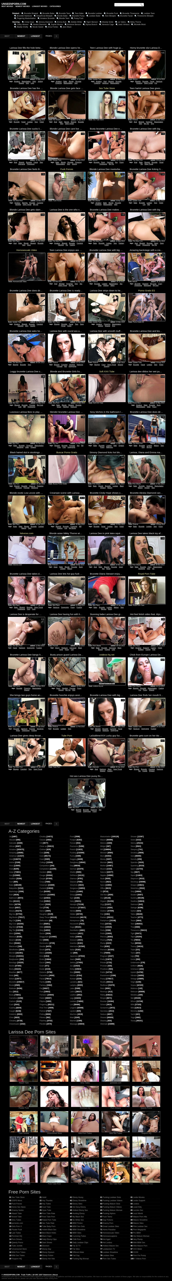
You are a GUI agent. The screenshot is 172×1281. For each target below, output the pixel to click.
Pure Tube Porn (54, 1183)
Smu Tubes (85, 1082)
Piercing (103, 937)
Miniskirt (103, 853)
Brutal (108, 569)
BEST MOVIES (7, 6)
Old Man (103, 895)
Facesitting (44, 975)
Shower (147, 488)
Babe (65, 81)
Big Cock (153, 284)
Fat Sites (76, 1249)
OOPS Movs (54, 1057)
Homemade (74, 917)
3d (10, 836)
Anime (11, 862)
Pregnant (104, 956)
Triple (133, 950)
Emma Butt (61, 22)
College (43, 862)
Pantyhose (104, 920)
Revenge (104, 992)
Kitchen (73, 975)
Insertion (73, 943)
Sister (133, 840)
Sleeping (134, 849)
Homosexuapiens (110, 1236)
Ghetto (72, 872)
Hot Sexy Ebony (79, 1207)
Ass (116, 162)
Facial (152, 81)
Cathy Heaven (22, 24)
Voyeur (133, 985)
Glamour (73, 878)
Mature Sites (138, 1223)
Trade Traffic (26, 1275)
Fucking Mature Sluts (111, 1204)
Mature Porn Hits (140, 1217)
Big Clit (12, 920)
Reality (103, 982)
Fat (41, 988)
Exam (42, 966)
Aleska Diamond (39, 24)
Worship (134, 1011)
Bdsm (11, 904)
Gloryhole (74, 885)
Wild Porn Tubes (85, 1132)
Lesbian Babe (94, 16)
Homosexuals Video (111, 1233)
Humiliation (74, 930)
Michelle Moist (140, 24)
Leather (73, 995)
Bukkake (12, 988)
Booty (110, 609)
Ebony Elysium (48, 1252)
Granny (73, 891)
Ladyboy (73, 985)
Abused (12, 840)
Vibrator (134, 975)
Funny (72, 856)
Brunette (78, 81)
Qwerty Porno (146, 1107)
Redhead (104, 985)
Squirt (121, 567)
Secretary (104, 1011)
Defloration (44, 920)
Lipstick (73, 1011)
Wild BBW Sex (139, 1242)
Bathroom (109, 447)
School (103, 1004)
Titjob (133, 937)
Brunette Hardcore (24, 16)
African (12, 846)
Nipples (103, 875)
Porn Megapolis (139, 1230)
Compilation (44, 869)
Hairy (149, 567)
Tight (133, 933)
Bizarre (12, 940)
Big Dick (156, 285)
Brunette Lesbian (95, 13)
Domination (44, 943)
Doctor (42, 933)
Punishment (105, 975)
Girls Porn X (146, 1082)
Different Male (78, 1252)
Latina (72, 992)
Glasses (73, 882)
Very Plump (138, 1239)
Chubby (43, 836)
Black (121, 486)
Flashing (43, 1021)
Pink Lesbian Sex (140, 1226)
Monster (103, 862)
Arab (11, 869)
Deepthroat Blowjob (44, 16)
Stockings (20, 447)
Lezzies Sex (138, 1210)
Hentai (72, 911)
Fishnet (43, 1011)
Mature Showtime (140, 1220)
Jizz (71, 966)
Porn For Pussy (139, 1255)
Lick (26, 123)
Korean (73, 979)
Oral (102, 898)
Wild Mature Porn (140, 1246)
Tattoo (112, 285)
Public (102, 972)
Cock (34, 609)
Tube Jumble (24, 1132)
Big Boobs (72, 528)
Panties (103, 917)
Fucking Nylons (109, 1213)
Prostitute (104, 969)
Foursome (74, 846)
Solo (27, 83)
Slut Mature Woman (141, 1236)
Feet (153, 649)
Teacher (134, 917)
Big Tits (146, 123)
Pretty (102, 959)
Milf (24, 407)
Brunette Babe (48, 13)
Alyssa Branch (91, 24)
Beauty (109, 488)
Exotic (42, 969)
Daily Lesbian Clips (80, 1242)
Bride (11, 975)
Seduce (103, 1014)
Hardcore (105, 83)
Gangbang (74, 862)
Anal (105, 81)
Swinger (134, 908)
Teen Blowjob (110, 16)
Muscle (103, 869)
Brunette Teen (64, 13)
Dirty (26, 326)
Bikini (11, 933)
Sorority (134, 859)
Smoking (134, 853)
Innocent (73, 940)
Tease (133, 920)
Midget (103, 846)
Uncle (133, 959)
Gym (72, 898)
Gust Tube (116, 1158)
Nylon (18, 730)
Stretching (135, 888)
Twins (133, 953)
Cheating (13, 1021)
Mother (103, 866)
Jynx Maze (67, 27)
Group (59, 407)
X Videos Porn (140, 1259)
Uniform (134, 966)
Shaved (21, 83)
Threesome (31, 164)
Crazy (160, 284)
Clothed (43, 849)
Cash (11, 1004)
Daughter (43, 914)
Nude (102, 878)
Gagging (73, 859)
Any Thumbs (54, 1158)
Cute (19, 407)
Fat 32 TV (77, 1246)
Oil (101, 891)
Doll (41, 940)
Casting (72, 245)
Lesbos (136, 1204)
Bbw (11, 901)
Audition (141, 649)
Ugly (132, 956)
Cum (28, 609)
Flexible (43, 1024)
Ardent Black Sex (49, 1230)
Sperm (133, 869)
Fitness (43, 1017)
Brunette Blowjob (31, 13)
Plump (102, 943)
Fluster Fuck (24, 1107)
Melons (103, 843)
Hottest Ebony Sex (80, 1210)
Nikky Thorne (135, 22)
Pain (102, 914)
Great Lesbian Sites (111, 1226)
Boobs (11, 966)
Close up (32, 486)
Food (72, 836)
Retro (102, 988)
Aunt (11, 882)
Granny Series (146, 1057)
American (13, 856)
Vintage (134, 979)
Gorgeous (74, 888)
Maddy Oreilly (22, 27)
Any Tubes (85, 1158)
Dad (41, 908)
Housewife (74, 924)
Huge (61, 649)
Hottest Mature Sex (111, 1246)
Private (103, 962)
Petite (102, 933)
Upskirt (133, 972)
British (11, 979)
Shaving (103, 1021)
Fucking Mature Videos (112, 1207)
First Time (44, 1008)
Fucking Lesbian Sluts (112, 1197)
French (73, 849)
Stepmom (134, 878)
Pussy (121, 162)
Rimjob (103, 998)
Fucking (79, 607)
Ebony (57, 648)
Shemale (103, 1024)
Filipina (42, 1001)
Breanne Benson (74, 24)
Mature (156, 445)
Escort (42, 962)
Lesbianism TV (109, 1249)
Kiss (71, 972)
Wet (148, 204)
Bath (115, 445)
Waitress (134, 988)
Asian (15, 526)
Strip (132, 891)
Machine (73, 1014)
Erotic (42, 959)
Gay (71, 866)
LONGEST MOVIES (39, 6)
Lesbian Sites (108, 1255)
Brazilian (12, 972)
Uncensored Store (54, 1132)
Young (133, 1021)
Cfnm (11, 1017)
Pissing (103, 940)
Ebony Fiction (47, 1255)
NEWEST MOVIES (22, 6)
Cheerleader (14, 1024)
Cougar (43, 875)
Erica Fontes (53, 27)
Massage (73, 1024)
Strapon (102, 771)
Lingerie (73, 1008)
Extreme (43, 972)
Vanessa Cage (108, 24)
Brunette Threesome (130, 13)
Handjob (18, 204)
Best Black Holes (49, 1233)
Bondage (13, 962)
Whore (133, 1001)
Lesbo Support (139, 1200)
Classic (43, 840)
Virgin (133, 982)
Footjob (107, 649)
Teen (76, 83)
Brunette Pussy (78, 16)
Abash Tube (24, 1082)
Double (42, 946)
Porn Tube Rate (24, 1183)
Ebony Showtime (79, 1200)
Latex (72, 988)
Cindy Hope (29, 22)
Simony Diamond (46, 22)
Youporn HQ (146, 1132)
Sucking (106, 366)
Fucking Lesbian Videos (112, 1200)
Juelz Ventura (124, 24)
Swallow (134, 901)
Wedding (134, 995)
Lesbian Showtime (110, 1252)
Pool (102, 946)
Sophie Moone (57, 24)
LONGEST (35, 36)
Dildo (34, 81)
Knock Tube (54, 1082)
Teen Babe (79, 13)
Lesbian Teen (149, 13)
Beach (11, 908)
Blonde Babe (62, 16)
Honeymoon (75, 920)
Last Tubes (54, 1107)
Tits (141, 164)
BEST (7, 36)
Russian (103, 1001)
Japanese (74, 956)
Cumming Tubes (79, 1236)
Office (102, 888)
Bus (10, 992)
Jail (71, 953)
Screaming (104, 1008)
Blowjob (111, 81)
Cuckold (43, 888)
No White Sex (78, 1220)
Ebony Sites (77, 1204)
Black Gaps (47, 1236)
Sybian (133, 911)
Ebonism (45, 1246)
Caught (32, 326)
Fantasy (121, 243)
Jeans (72, 959)
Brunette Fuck (112, 13)
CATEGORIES (55, 6)
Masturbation (26, 81)
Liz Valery (122, 22)
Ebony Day (46, 1249)
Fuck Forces (85, 1057)
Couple (144, 771)
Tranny (133, 946)
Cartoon (12, 1001)
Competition (44, 866)
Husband (73, 933)
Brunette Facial (126, 16)
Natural (103, 872)
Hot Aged (106, 1239)
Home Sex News (116, 1057)
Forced (73, 843)
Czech (42, 904)
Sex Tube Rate (116, 1183)
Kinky (72, 969)
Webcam (134, 992)
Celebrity (12, 1014)
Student (134, 895)
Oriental (103, 908)
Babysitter (13, 888)
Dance (42, 911)
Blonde (71, 81)
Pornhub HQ (85, 1107)
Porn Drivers (116, 1107)
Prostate (103, 966)
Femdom (43, 995)
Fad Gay (76, 1255)
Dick (73, 690)
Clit (41, 843)
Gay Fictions (108, 1220)
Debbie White (76, 22)
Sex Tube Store (24, 1057)
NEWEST (21, 36)
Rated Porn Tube (85, 1183)
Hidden (73, 914)
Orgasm (33, 447)
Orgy (102, 904)
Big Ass (149, 447)
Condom (43, 872)
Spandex (134, 862)
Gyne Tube (146, 1158)
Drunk (42, 950)
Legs (32, 83)
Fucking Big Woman (81, 1259)
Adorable (13, 843)
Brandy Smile (107, 22)
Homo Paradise (109, 1230)
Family (42, 982)
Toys (152, 123)
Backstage (147, 285)
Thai (132, 927)
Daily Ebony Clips (49, 1239)
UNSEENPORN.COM (11, 1275)
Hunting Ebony (79, 1213)
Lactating (73, 982)
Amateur (17, 81)
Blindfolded (13, 950)
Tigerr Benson (92, 22)
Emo (41, 956)
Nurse (102, 882)
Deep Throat (148, 83)
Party (102, 924)
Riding (102, 995)
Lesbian (30, 122)
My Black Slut (78, 1217)
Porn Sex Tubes (109, 1259)
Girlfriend (73, 875)
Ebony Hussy (78, 1197)
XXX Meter (137, 1249)
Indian (72, 937)
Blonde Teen (64, 18)
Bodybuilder (14, 959)
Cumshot (40, 203)
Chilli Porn (77, 1239)
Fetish (42, 122)
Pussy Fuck (78, 18)
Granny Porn (108, 1223)
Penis (102, 927)
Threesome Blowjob (145, 16)
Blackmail (13, 946)
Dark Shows (47, 1242)
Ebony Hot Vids (48, 1259)
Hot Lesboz (107, 1242)
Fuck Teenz (107, 1217)
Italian (72, 950)
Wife (132, 1004)
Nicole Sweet (37, 27)
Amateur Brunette (47, 18)
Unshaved (135, 969)
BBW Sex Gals (79, 1226)
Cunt (41, 898)
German (73, 869)
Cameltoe (13, 998)
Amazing (139, 83)
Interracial (21, 164)
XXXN (135, 1252)
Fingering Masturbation (26, 18)
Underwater (135, 962)
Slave (133, 846)
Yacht (133, 1014)
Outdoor (60, 528)
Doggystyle (72, 366)
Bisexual (12, 937)
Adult (24, 1158)
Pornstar (60, 366)
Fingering (58, 83)
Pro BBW (137, 1233)
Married (73, 1021)
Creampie (74, 526)
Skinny (133, 843)
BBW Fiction (78, 1223)
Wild (132, 1008)
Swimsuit (134, 904)
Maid (72, 1017)
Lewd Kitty (137, 1207)
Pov (155, 83)
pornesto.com (116, 1082)
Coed (42, 859)
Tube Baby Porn (146, 1183)
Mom (102, 856)
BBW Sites (77, 1233)
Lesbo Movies (139, 1197)
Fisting (42, 1014)
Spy (132, 872)
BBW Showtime (79, 1230)
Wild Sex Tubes (116, 1132)
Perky (102, 930)
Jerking (40, 81)
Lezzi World (138, 1213)
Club (41, 853)
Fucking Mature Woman (112, 1210)
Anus (29, 245)
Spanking (134, 866)
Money (103, 859)
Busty (103, 162)
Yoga (133, 1017)
